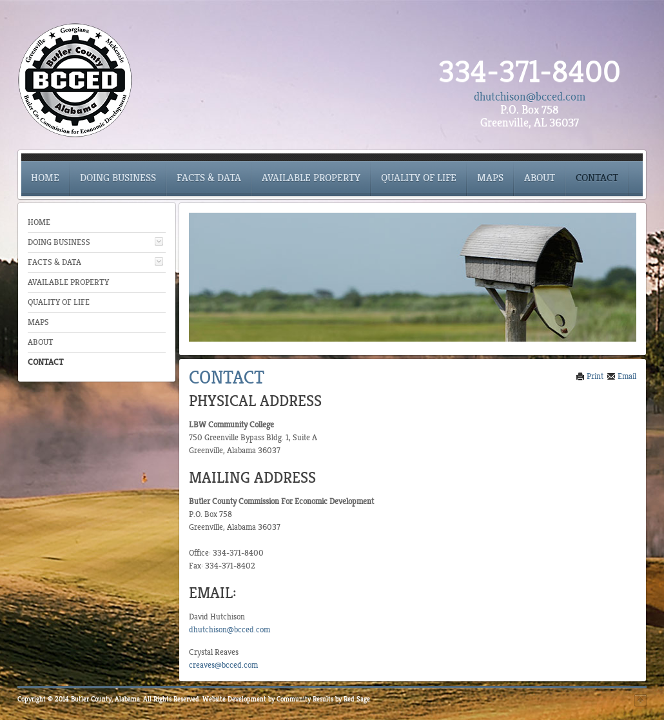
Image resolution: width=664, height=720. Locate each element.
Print (589, 376)
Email (621, 376)
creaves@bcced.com (223, 665)
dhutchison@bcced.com (529, 97)
